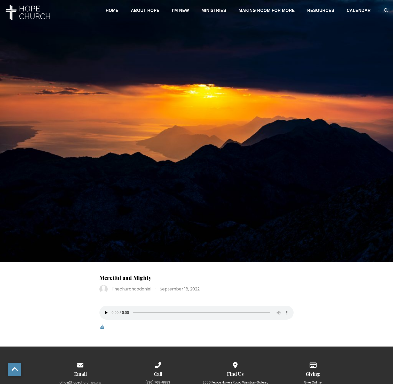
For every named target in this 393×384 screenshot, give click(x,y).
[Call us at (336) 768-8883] (157, 364)
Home (112, 11)
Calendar (359, 11)
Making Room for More (267, 11)
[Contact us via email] (80, 364)
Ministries (213, 11)
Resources (320, 11)
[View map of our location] (235, 364)
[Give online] (312, 364)
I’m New (180, 11)
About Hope (145, 11)
